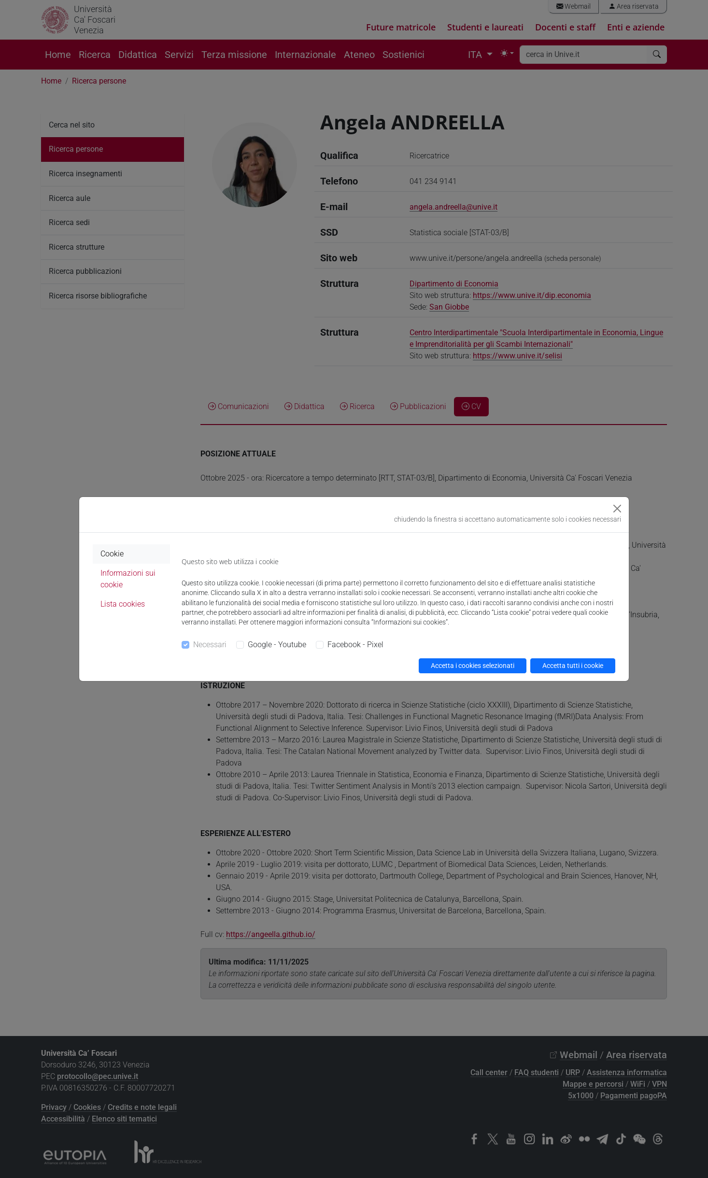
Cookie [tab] (112, 553)
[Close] (617, 508)
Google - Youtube (277, 644)
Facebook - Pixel (355, 644)
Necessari (210, 644)
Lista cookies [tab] (122, 604)
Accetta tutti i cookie (572, 665)
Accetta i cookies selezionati (472, 665)
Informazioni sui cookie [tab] (128, 578)
